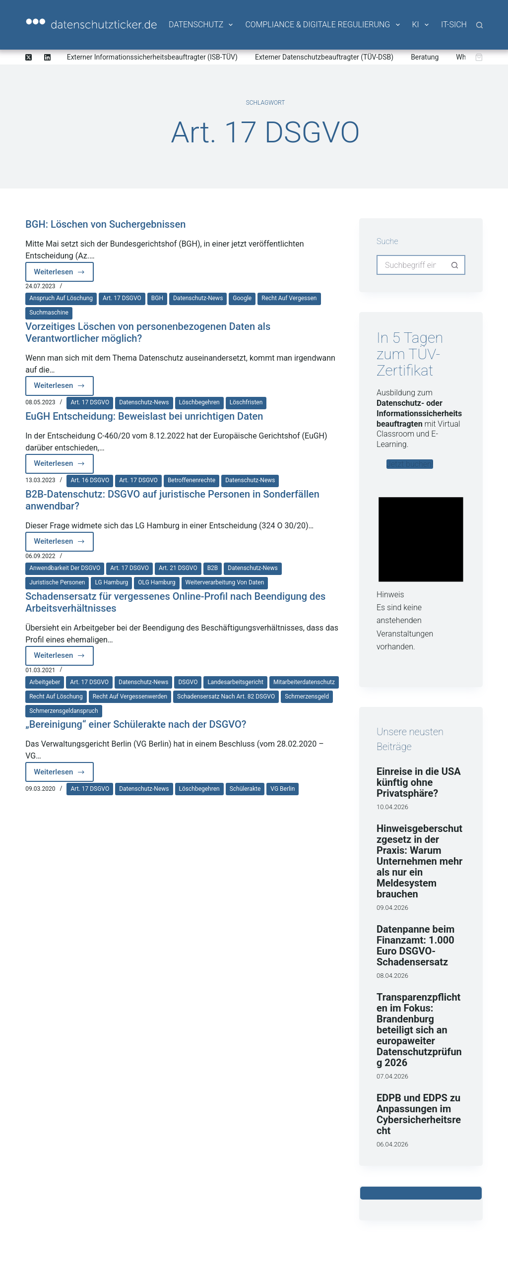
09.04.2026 (392, 907)
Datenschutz (201, 25)
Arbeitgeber (44, 682)
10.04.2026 (392, 807)
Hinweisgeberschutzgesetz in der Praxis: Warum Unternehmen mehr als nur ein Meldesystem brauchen (419, 861)
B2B (212, 568)
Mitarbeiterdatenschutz (304, 682)
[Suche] (479, 25)
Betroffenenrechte (191, 480)
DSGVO (187, 682)
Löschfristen (246, 402)
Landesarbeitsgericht (235, 682)
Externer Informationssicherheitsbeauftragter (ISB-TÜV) (152, 57)
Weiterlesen (64, 274)
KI (421, 25)
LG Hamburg (111, 582)
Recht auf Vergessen (289, 298)
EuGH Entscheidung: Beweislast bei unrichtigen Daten (144, 416)
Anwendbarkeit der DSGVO (64, 568)
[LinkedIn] (47, 57)
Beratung (425, 57)
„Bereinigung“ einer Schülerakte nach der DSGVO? (135, 724)
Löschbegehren (199, 402)
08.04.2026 (392, 975)
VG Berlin (282, 788)
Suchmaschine (48, 312)
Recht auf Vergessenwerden (130, 696)
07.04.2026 (392, 1076)
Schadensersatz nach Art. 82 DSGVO (226, 696)
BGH (157, 298)
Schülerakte (245, 788)
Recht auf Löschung (55, 696)
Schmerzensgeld (307, 696)
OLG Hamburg (156, 582)
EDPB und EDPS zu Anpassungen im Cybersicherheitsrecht (419, 1114)
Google (242, 298)
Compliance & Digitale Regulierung (323, 25)
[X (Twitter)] (28, 57)
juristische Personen (57, 582)
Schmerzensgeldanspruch (63, 710)
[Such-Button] (455, 265)
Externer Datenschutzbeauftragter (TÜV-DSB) (324, 57)
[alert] (421, 570)
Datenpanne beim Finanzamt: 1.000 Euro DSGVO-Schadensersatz (415, 945)
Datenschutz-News (198, 298)
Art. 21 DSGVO (178, 568)
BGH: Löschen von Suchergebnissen (105, 224)
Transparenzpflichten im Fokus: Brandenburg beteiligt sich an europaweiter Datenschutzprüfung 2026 (419, 1030)
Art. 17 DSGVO (122, 298)
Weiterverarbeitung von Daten (225, 582)
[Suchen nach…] (411, 265)
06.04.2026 (392, 1144)
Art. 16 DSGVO (89, 480)
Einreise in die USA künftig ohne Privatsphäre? (419, 782)
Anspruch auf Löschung (61, 298)
